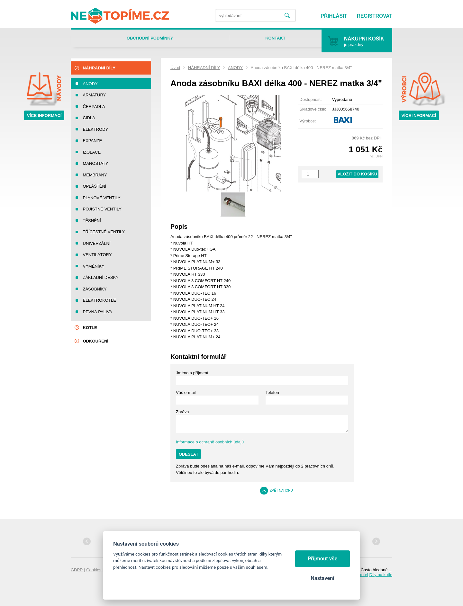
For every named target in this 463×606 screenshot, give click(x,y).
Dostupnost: (310, 99)
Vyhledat (287, 15)
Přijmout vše (323, 559)
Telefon (272, 392)
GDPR (77, 569)
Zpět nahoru (281, 490)
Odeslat (188, 454)
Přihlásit (334, 16)
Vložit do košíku (357, 174)
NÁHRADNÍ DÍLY (204, 67)
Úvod (175, 67)
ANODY (235, 67)
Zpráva (182, 411)
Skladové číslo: (313, 109)
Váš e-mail (185, 392)
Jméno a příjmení (192, 372)
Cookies (93, 569)
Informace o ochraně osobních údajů (210, 442)
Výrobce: (307, 121)
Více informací (44, 115)
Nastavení (322, 578)
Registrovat (374, 16)
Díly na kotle (380, 574)
